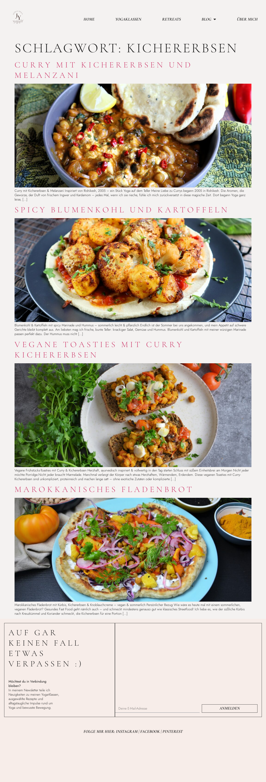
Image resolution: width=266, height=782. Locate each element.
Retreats (171, 19)
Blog (209, 19)
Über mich (247, 19)
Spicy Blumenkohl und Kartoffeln (122, 210)
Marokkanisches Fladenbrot (104, 489)
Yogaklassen (128, 19)
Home (89, 19)
